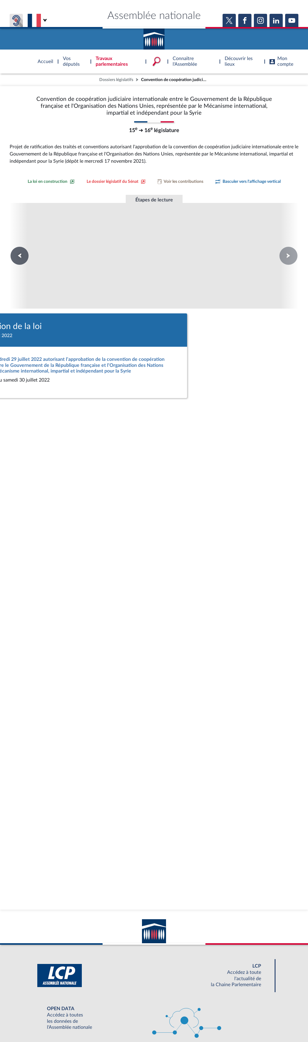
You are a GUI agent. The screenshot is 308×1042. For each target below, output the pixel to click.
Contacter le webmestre (177, 1022)
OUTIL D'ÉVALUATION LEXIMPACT (242, 1009)
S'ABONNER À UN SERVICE (177, 1009)
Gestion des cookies (234, 1022)
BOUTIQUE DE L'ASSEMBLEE (57, 1009)
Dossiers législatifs (116, 79)
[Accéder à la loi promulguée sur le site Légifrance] (152, 334)
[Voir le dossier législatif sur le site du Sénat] (116, 182)
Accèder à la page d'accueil (154, 37)
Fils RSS (207, 1022)
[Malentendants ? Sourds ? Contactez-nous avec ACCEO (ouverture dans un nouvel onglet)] (110, 991)
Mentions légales (71, 1022)
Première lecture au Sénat (72, 239)
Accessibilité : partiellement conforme (121, 1022)
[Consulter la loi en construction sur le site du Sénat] (51, 182)
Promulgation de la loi (154, 236)
